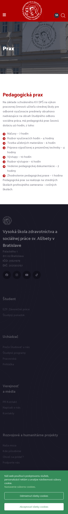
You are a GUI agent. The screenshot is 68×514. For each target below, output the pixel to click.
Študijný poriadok (14, 316)
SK (56, 15)
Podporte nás (11, 463)
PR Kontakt (10, 402)
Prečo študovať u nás (16, 348)
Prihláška (8, 365)
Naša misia (9, 446)
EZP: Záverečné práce (16, 310)
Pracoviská (9, 359)
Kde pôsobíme (12, 452)
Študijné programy (14, 353)
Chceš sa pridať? (13, 457)
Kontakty (8, 414)
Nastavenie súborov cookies (19, 486)
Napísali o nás (11, 408)
